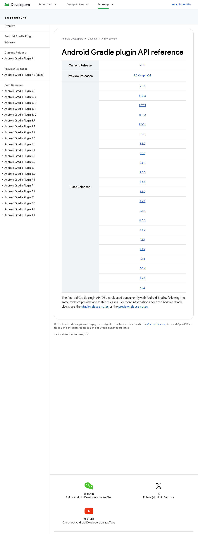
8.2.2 (142, 201)
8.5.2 (142, 172)
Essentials (45, 4)
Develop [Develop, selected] (103, 4)
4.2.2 (143, 278)
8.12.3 (142, 105)
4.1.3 (142, 287)
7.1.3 (142, 259)
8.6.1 (142, 163)
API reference (15, 18)
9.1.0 (142, 65)
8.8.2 (142, 143)
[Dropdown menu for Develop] (114, 4)
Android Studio (181, 4)
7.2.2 (142, 249)
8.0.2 (142, 220)
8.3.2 (142, 191)
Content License (156, 324)
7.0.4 (143, 268)
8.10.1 (142, 124)
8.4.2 (143, 182)
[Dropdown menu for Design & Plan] (89, 4)
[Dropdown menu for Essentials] (57, 4)
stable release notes (95, 307)
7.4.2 (142, 230)
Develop (92, 38)
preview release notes (133, 307)
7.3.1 (142, 239)
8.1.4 (142, 211)
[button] (24, 58)
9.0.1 (142, 86)
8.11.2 (142, 115)
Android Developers (72, 38)
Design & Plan (75, 4)
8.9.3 (142, 134)
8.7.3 (142, 153)
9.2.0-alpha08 (142, 75)
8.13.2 (142, 95)
